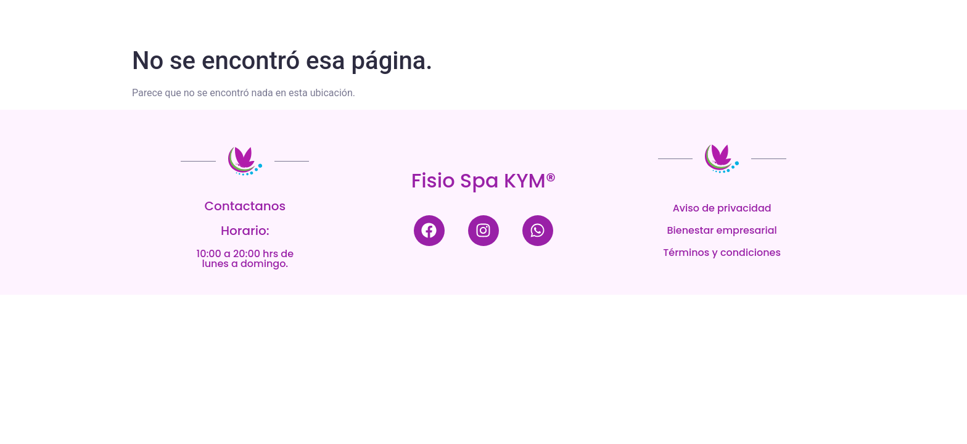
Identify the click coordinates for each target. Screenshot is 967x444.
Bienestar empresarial (722, 230)
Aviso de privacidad (722, 208)
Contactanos (245, 206)
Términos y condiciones (722, 252)
